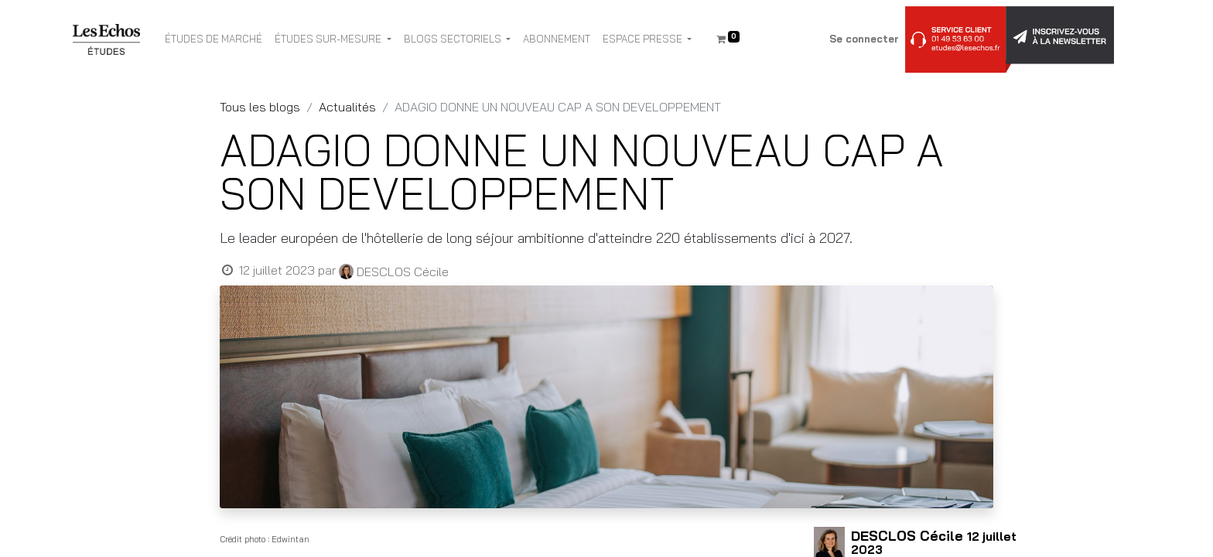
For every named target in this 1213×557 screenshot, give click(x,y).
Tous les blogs (260, 106)
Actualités (347, 106)
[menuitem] (213, 39)
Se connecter (864, 38)
